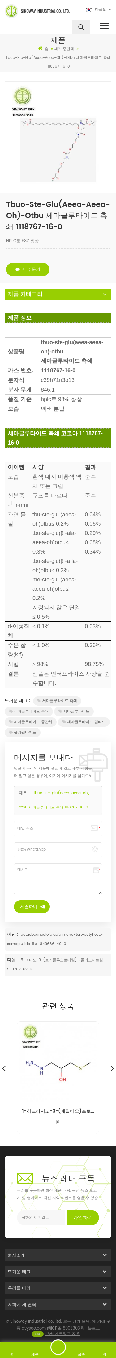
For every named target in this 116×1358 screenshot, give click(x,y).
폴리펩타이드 (22, 732)
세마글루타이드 (73, 711)
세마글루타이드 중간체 (30, 722)
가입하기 (83, 1218)
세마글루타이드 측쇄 (57, 701)
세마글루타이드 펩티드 (83, 722)
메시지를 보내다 (58, 1347)
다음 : (13, 959)
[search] (81, 27)
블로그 (94, 1334)
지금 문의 (27, 269)
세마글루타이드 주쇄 (29, 711)
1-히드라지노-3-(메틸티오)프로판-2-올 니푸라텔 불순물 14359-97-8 (58, 1111)
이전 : (13, 934)
